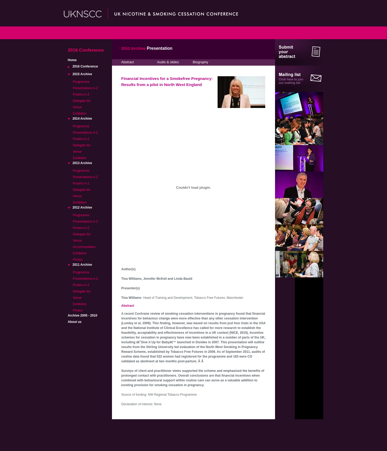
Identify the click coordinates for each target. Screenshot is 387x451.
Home (72, 60)
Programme (81, 82)
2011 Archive (82, 265)
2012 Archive (82, 207)
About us (75, 322)
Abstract (127, 62)
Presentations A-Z (85, 88)
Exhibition (80, 113)
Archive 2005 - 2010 (82, 315)
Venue (77, 107)
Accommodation (84, 247)
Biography (200, 62)
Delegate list (81, 101)
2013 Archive (82, 163)
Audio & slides (168, 62)
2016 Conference (85, 66)
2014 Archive (82, 118)
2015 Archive (82, 74)
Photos (78, 259)
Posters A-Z (81, 94)
